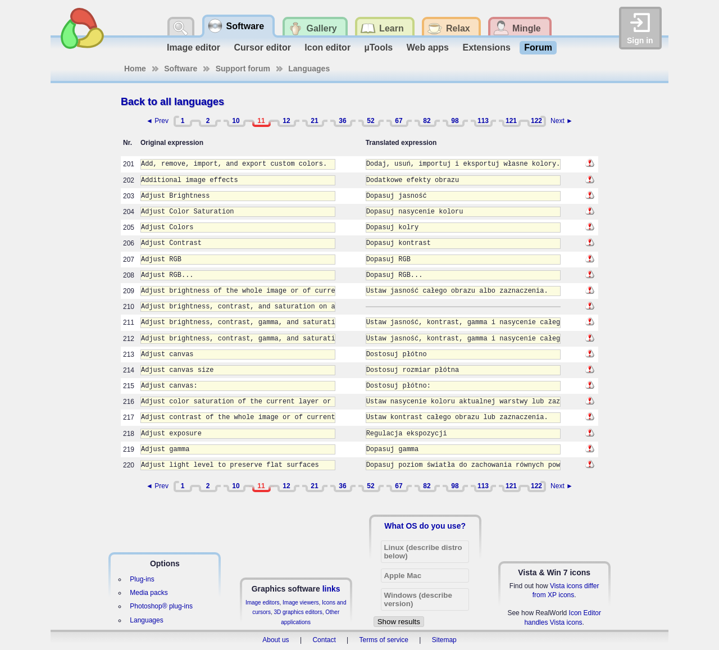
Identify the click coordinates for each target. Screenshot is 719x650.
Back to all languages (172, 101)
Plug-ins (142, 579)
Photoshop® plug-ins (161, 606)
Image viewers (300, 602)
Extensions (486, 47)
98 (454, 121)
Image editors (262, 602)
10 (235, 121)
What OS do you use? (425, 525)
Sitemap (444, 640)
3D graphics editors (298, 612)
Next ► (561, 121)
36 (342, 121)
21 (314, 121)
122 (536, 121)
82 (426, 121)
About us (275, 640)
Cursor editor (262, 47)
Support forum (243, 68)
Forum (538, 47)
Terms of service (384, 640)
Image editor (193, 47)
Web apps (428, 47)
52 (370, 121)
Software (180, 68)
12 (286, 121)
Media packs (148, 593)
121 (511, 121)
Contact (323, 640)
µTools (379, 47)
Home (135, 68)
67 (398, 121)
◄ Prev (157, 121)
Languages (309, 68)
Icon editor (327, 47)
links (331, 588)
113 (483, 121)
